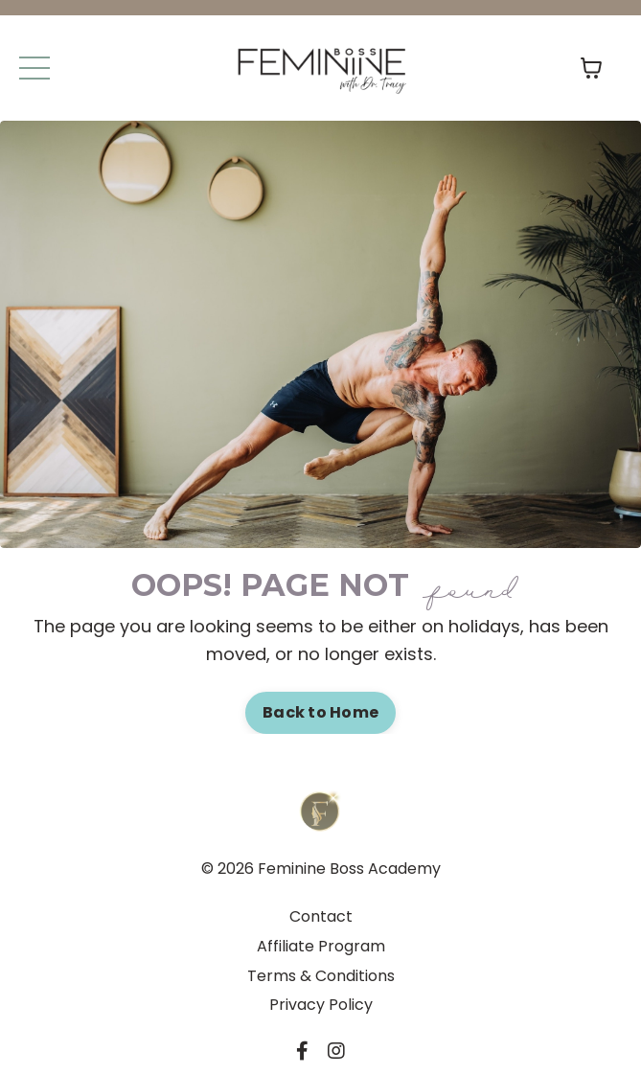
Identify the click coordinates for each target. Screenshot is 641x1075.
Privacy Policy (321, 1005)
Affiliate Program (321, 946)
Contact (321, 916)
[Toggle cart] (591, 68)
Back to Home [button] (320, 712)
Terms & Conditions (321, 976)
